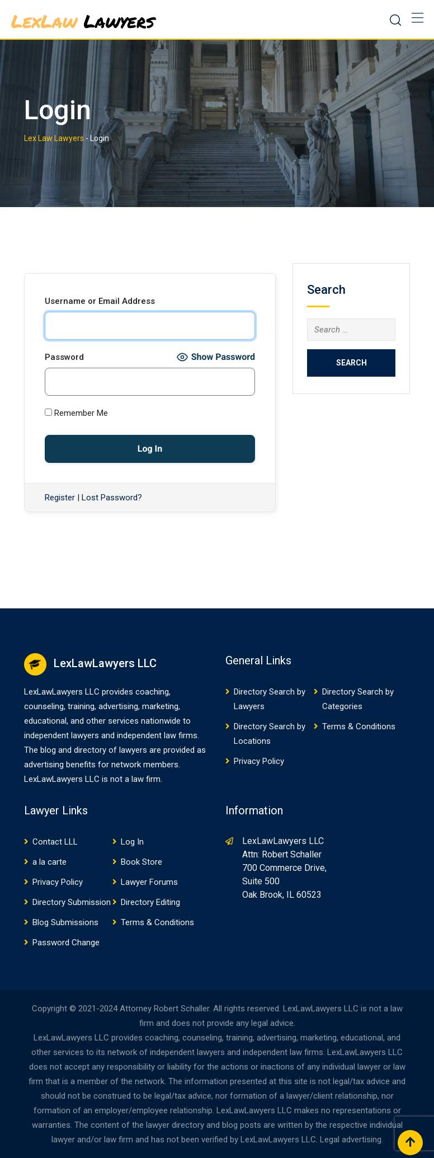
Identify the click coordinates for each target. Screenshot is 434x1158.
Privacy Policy (259, 761)
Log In (132, 842)
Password (64, 357)
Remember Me (76, 413)
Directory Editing (150, 902)
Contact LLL (55, 842)
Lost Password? (112, 498)
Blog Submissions (65, 922)
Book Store (141, 862)
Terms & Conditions (358, 726)
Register (60, 498)
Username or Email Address (100, 301)
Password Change (66, 942)
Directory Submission (71, 902)
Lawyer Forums (149, 882)
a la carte (49, 862)
